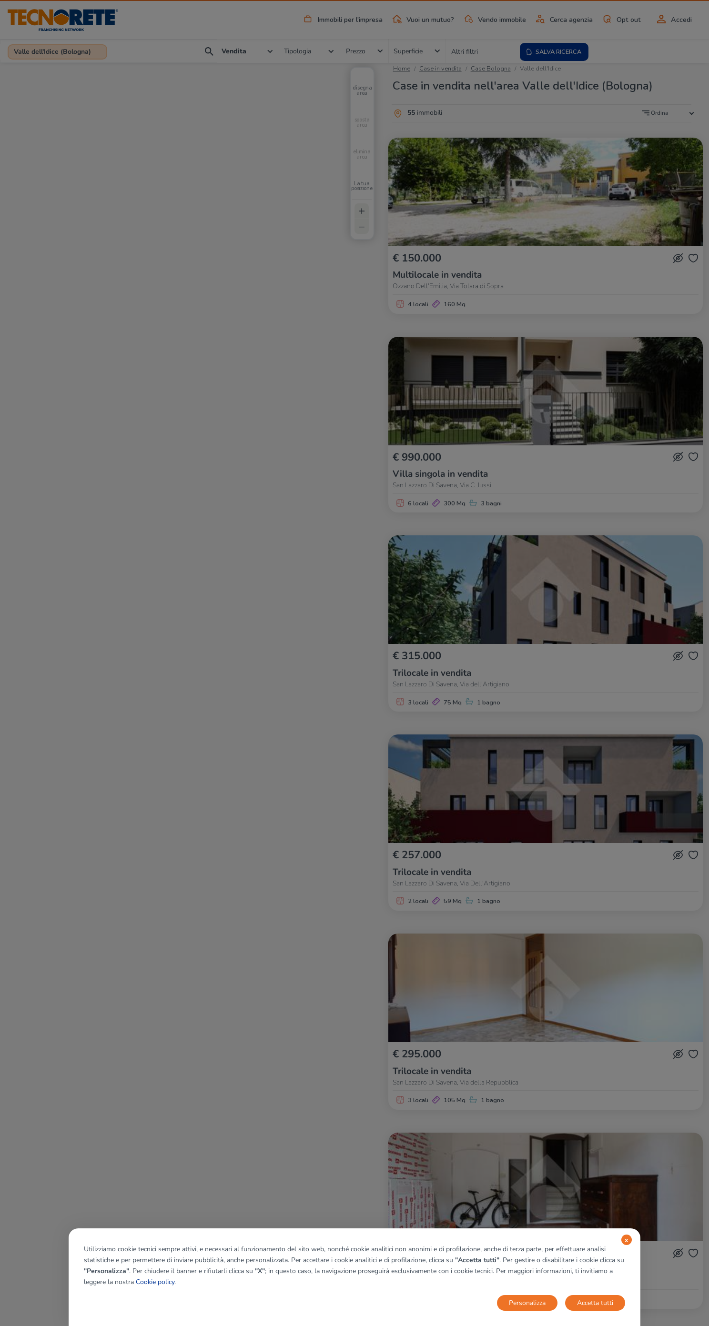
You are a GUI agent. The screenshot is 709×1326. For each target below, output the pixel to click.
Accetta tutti (595, 1302)
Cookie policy (155, 1281)
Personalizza (527, 1302)
